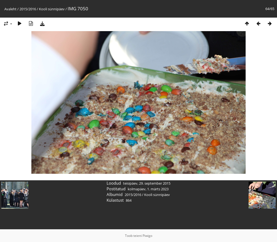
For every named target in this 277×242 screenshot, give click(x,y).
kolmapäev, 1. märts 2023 (148, 189)
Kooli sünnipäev (52, 8)
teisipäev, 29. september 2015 (146, 183)
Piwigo (147, 235)
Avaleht (10, 8)
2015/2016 (27, 8)
